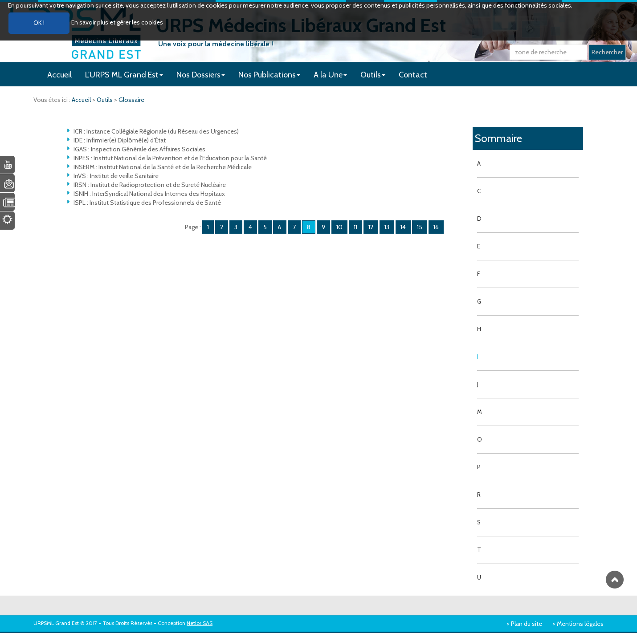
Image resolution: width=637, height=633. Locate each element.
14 (403, 227)
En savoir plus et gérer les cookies (117, 22)
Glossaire (131, 100)
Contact (413, 75)
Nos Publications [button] (269, 75)
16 (436, 227)
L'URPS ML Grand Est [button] (124, 75)
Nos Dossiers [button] (200, 75)
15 (419, 227)
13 (386, 227)
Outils (105, 100)
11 (355, 227)
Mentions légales (580, 624)
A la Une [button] (330, 75)
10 (339, 227)
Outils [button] (372, 75)
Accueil (59, 75)
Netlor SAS (199, 623)
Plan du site (526, 624)
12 (370, 227)
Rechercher (607, 52)
